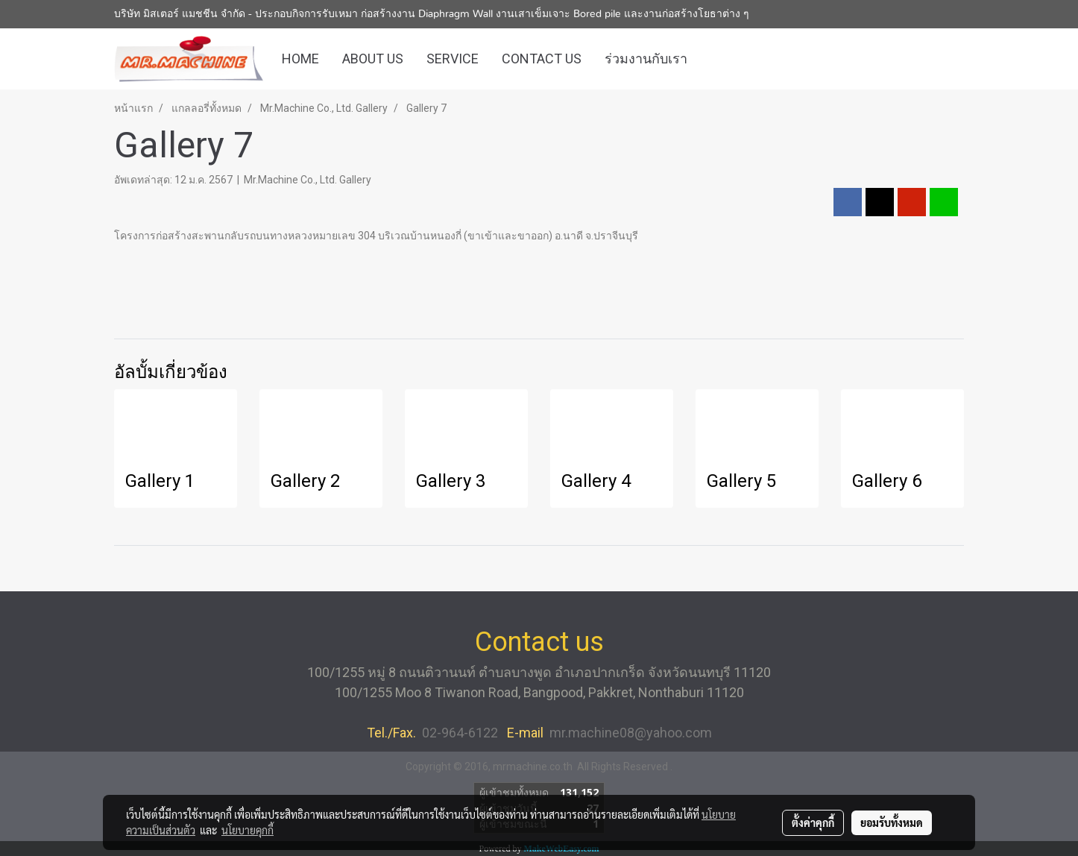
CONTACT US (541, 58)
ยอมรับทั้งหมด (891, 822)
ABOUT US (372, 58)
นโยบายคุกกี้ (247, 830)
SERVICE (452, 58)
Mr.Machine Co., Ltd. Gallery (307, 180)
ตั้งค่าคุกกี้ (813, 822)
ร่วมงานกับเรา (646, 58)
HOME (300, 58)
